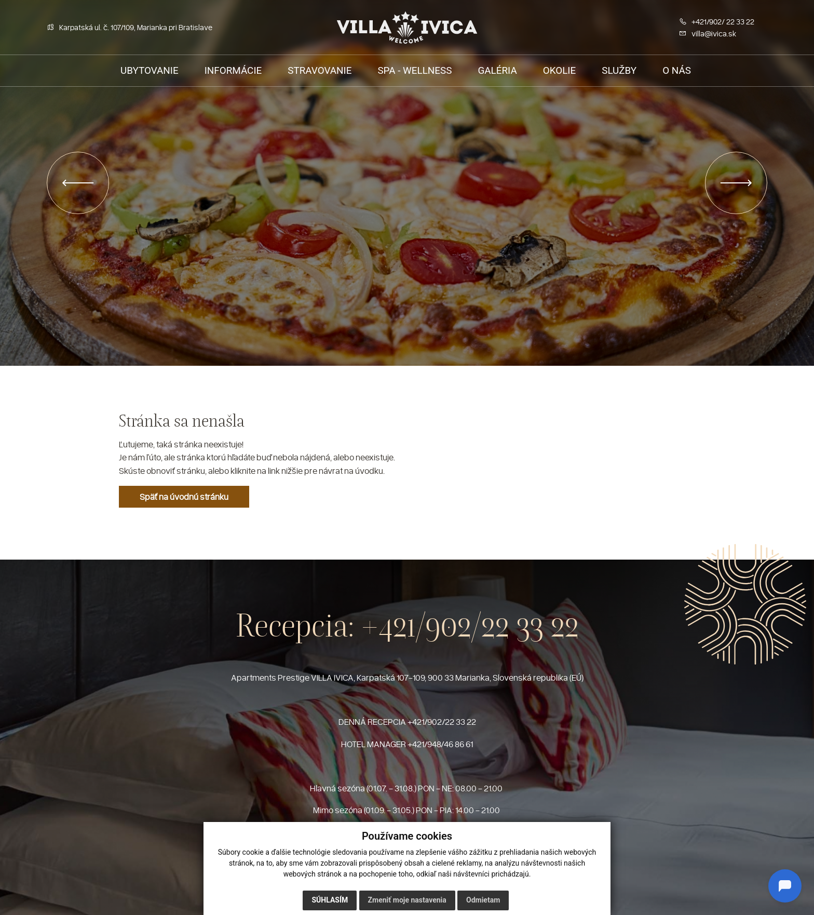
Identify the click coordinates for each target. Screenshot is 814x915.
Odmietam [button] (483, 900)
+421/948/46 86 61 (440, 743)
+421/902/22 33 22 (470, 625)
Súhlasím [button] (329, 900)
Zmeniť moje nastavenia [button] (407, 900)
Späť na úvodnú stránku (184, 496)
